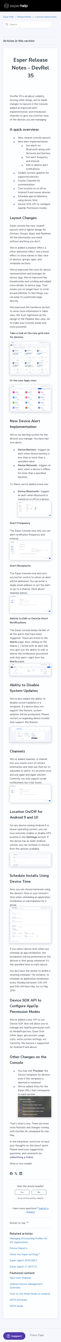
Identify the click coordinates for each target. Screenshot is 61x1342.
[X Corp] (15, 1173)
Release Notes (24, 16)
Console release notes (46, 16)
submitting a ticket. (22, 1157)
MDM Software (18, 1299)
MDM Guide (16, 1306)
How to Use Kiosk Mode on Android (30, 1293)
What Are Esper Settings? (25, 1254)
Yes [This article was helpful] (22, 1192)
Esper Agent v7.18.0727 (23, 1266)
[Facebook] (11, 1173)
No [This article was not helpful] (39, 1192)
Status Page (37, 1335)
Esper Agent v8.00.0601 (23, 1260)
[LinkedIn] (20, 1173)
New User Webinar (20, 1277)
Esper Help (8, 16)
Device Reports (18, 1248)
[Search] (27, 24)
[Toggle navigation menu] (52, 5)
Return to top (19, 1223)
